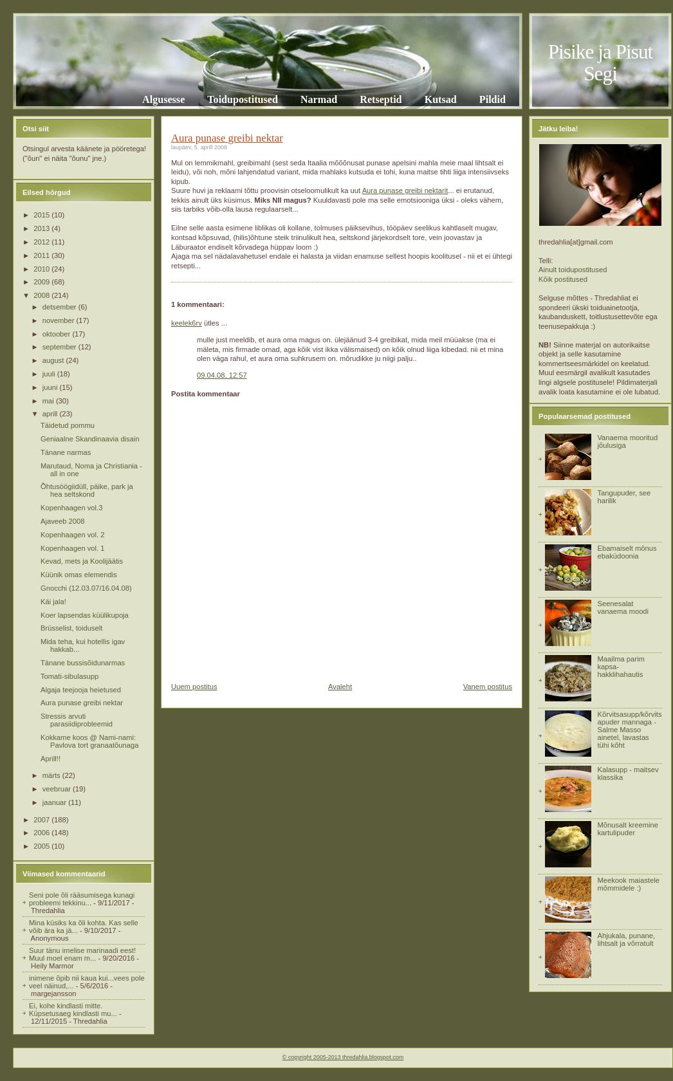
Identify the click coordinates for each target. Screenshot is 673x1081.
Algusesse (163, 99)
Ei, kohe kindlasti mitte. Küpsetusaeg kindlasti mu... (73, 1009)
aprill (51, 414)
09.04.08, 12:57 (222, 375)
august (54, 360)
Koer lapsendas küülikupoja (85, 615)
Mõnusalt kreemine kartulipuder (627, 828)
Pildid (492, 99)
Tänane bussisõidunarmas (83, 663)
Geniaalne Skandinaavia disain (90, 439)
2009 (42, 282)
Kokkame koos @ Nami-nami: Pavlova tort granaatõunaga (89, 741)
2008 (42, 295)
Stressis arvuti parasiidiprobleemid (77, 720)
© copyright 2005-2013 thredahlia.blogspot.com (342, 1057)
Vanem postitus (487, 686)
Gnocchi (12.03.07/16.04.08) (86, 588)
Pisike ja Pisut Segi (600, 63)
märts (52, 775)
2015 (42, 215)
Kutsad (441, 99)
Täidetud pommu (68, 425)
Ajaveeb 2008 (62, 521)
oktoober (57, 334)
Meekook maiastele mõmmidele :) (628, 884)
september (60, 347)
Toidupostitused (242, 99)
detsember (60, 307)
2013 (42, 228)
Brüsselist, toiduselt (71, 628)
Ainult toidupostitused (573, 269)
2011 (42, 255)
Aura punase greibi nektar (82, 703)
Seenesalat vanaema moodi (623, 607)
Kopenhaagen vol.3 (71, 508)
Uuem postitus (194, 686)
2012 (42, 242)
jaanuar (55, 802)
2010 (42, 269)
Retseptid (380, 99)
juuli (49, 374)
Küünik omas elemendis (79, 574)
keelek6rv (186, 323)
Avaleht (340, 686)
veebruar (57, 789)
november (59, 320)
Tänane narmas (66, 452)
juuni (51, 387)
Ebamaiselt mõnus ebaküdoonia (626, 552)
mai (49, 401)
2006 (42, 832)
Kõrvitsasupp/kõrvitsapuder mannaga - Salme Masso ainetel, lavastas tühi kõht (629, 729)
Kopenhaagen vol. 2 (73, 535)
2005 (42, 846)
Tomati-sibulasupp (69, 676)
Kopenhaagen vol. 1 (73, 548)
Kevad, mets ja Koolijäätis (82, 561)
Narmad (318, 99)
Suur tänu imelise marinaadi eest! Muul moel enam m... (82, 954)
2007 (42, 820)
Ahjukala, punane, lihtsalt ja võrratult (626, 939)
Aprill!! (50, 758)
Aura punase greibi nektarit (405, 190)
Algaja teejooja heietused (81, 690)
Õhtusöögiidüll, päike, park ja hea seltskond (87, 490)
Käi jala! (53, 601)
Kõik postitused (563, 279)
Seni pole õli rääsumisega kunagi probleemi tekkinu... (81, 899)
